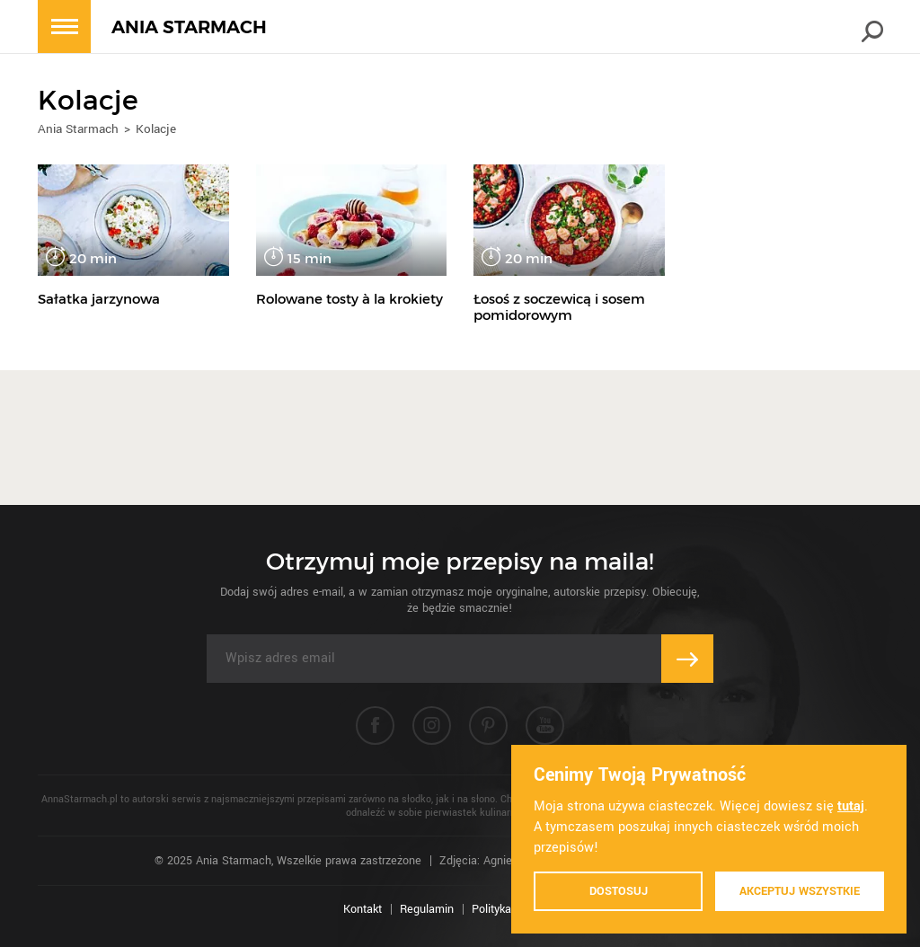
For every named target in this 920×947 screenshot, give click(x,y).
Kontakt (362, 909)
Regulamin (427, 909)
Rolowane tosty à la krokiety (349, 298)
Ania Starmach (78, 128)
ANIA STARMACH (189, 27)
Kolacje (156, 128)
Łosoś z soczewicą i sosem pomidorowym (559, 306)
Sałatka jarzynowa (99, 298)
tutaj (850, 806)
